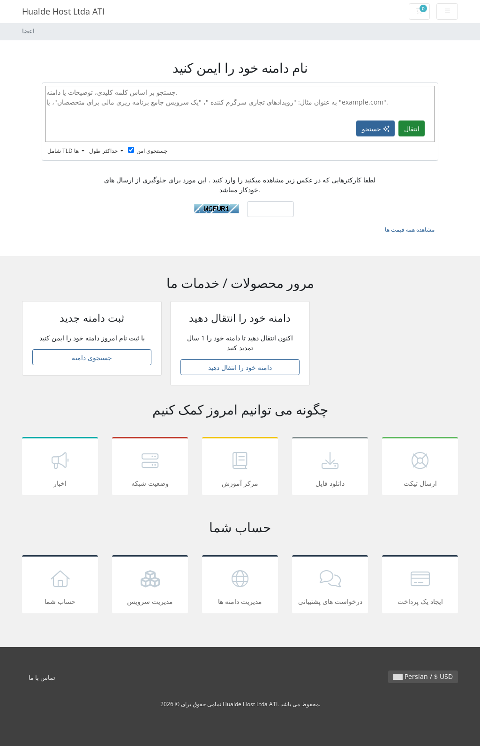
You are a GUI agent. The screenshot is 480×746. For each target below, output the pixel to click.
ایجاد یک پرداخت (420, 586)
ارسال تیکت (420, 468)
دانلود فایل (330, 468)
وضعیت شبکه (150, 468)
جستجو (376, 128)
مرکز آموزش (240, 468)
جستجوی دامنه (92, 357)
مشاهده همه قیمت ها (410, 230)
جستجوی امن (147, 151)
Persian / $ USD (423, 676)
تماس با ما (42, 678)
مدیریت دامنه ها (240, 586)
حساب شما (60, 586)
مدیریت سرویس (150, 586)
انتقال (412, 128)
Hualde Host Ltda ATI (63, 11)
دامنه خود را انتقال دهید (240, 367)
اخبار (60, 468)
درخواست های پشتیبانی (330, 586)
